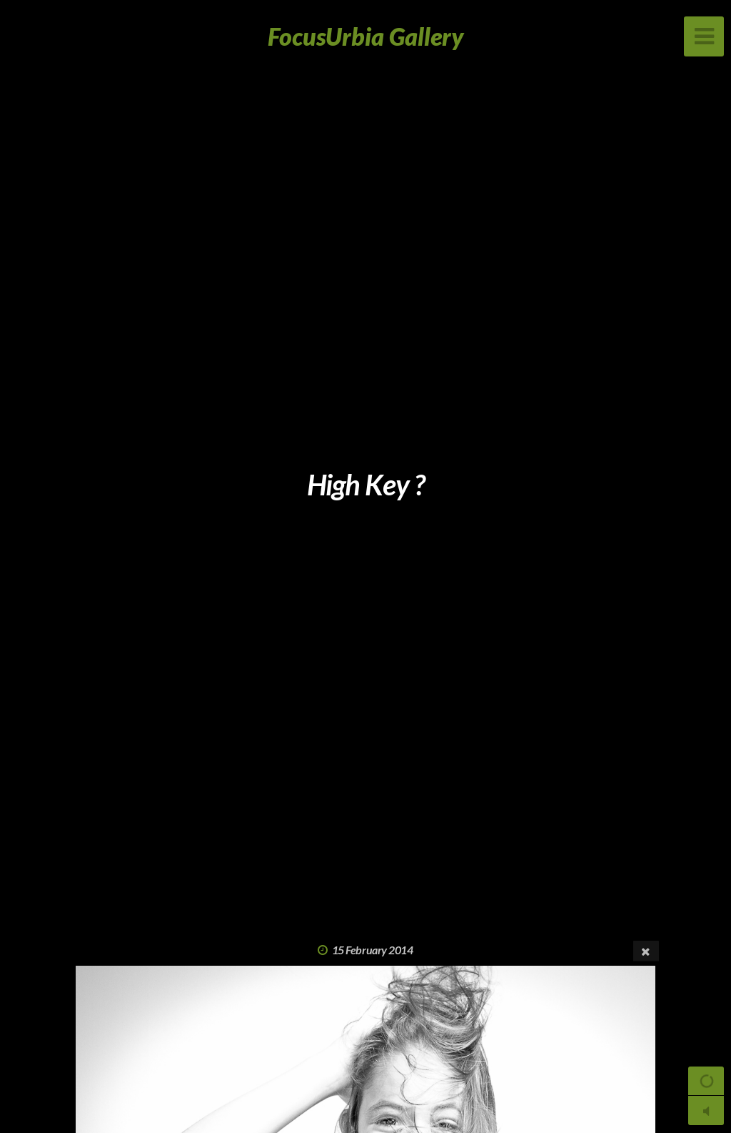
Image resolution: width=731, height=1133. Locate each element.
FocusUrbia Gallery (366, 36)
